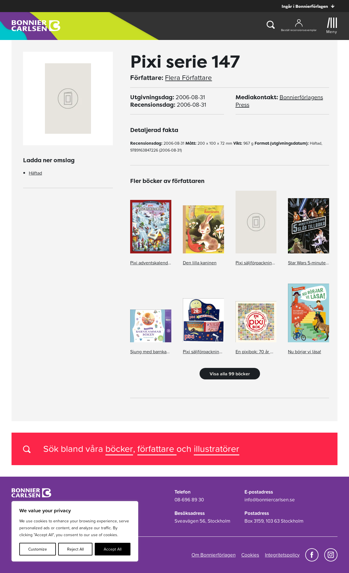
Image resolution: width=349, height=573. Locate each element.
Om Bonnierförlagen (213, 555)
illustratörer (216, 448)
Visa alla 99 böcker (230, 373)
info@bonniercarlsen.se (269, 499)
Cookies (250, 555)
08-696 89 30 (189, 499)
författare (157, 448)
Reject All (75, 549)
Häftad (35, 172)
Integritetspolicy (282, 555)
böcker (119, 448)
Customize (37, 549)
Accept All (113, 549)
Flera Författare (188, 78)
